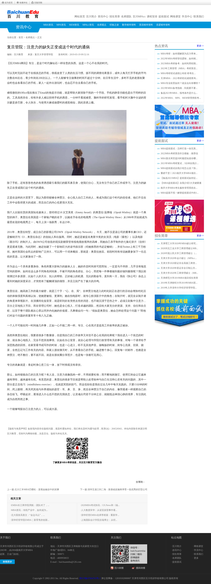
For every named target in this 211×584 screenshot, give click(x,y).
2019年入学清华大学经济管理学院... (179, 288)
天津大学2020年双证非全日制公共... (179, 268)
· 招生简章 (176, 554)
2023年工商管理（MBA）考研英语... (179, 68)
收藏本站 (23, 2)
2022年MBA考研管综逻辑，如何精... (179, 58)
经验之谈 (114, 25)
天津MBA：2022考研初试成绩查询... (179, 78)
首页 (21, 37)
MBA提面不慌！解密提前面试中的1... (180, 193)
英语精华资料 (146, 25)
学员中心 (187, 16)
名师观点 (101, 25)
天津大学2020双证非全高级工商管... (179, 263)
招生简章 (114, 16)
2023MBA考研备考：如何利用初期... (179, 63)
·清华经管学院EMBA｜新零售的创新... (30, 520)
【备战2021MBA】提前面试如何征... (179, 178)
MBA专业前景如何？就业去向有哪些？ (180, 83)
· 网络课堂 (198, 546)
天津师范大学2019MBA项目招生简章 (179, 278)
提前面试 (163, 16)
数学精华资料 (129, 25)
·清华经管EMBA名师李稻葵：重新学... (99, 515)
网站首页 (79, 16)
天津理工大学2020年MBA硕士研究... (179, 243)
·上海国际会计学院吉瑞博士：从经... (98, 520)
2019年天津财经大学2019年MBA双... (179, 283)
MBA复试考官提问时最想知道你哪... (179, 158)
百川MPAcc (139, 16)
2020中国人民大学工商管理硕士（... (179, 253)
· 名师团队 (176, 558)
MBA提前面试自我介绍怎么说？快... (179, 168)
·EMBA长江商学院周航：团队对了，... (30, 505)
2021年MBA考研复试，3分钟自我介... (180, 163)
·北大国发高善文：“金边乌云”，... (28, 515)
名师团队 (126, 16)
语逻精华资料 (163, 25)
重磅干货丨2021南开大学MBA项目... (179, 173)
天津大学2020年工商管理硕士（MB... (179, 273)
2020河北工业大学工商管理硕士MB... (179, 248)
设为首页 (9, 2)
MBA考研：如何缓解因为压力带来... (179, 53)
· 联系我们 (198, 554)
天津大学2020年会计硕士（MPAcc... (179, 258)
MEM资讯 (74, 25)
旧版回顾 (38, 2)
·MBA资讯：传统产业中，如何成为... (29, 510)
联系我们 (198, 16)
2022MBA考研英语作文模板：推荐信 (179, 153)
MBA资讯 (48, 25)
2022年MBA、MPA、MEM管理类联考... (181, 98)
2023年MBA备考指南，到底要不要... (179, 88)
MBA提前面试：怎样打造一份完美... (179, 148)
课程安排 (152, 16)
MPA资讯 (61, 25)
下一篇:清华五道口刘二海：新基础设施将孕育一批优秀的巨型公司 (113, 489)
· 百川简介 (176, 546)
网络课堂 (175, 16)
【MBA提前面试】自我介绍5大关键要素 (181, 183)
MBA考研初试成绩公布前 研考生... (178, 73)
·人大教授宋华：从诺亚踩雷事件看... (98, 510)
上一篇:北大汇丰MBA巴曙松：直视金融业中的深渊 (33, 489)
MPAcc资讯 (88, 25)
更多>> (200, 46)
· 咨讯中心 (176, 550)
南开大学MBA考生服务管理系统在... (179, 188)
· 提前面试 (176, 562)
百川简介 (91, 16)
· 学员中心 (198, 550)
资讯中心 (103, 16)
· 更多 (196, 558)
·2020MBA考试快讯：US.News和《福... (100, 505)
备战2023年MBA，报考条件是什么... (179, 93)
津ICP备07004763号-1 (90, 578)
